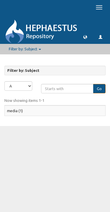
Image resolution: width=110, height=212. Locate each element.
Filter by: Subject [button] (25, 49)
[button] (85, 37)
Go (99, 89)
